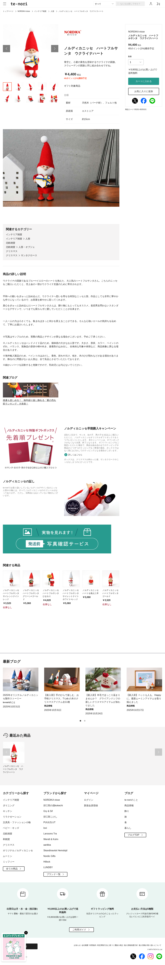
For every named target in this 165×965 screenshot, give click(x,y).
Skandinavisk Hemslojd (55, 850)
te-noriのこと (131, 800)
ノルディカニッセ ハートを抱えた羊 (90, 621)
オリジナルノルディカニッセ (18, 850)
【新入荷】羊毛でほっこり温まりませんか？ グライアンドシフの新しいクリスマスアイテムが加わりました (102, 700)
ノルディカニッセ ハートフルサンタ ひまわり (51, 622)
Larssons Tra (50, 833)
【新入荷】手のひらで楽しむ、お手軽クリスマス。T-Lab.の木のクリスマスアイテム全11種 (61, 698)
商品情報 (129, 805)
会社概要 (85, 945)
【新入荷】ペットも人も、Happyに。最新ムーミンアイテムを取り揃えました (144, 698)
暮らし (127, 828)
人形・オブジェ (27, 255)
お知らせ (77, 945)
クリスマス (11, 259)
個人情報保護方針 (131, 945)
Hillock (46, 861)
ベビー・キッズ (11, 828)
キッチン (7, 811)
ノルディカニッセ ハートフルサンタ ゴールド (110, 622)
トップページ (8, 11)
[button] (6, 56)
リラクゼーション (12, 817)
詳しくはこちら (75, 484)
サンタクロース (29, 263)
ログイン (88, 800)
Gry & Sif (48, 811)
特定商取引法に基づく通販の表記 (110, 945)
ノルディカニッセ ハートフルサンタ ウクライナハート (13, 769)
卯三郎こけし (50, 817)
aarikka (47, 845)
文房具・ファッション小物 (17, 822)
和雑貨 (6, 839)
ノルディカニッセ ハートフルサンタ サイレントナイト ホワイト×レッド (71, 624)
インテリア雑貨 (40, 11)
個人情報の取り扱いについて (150, 945)
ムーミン (7, 856)
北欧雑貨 (10, 251)
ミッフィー (8, 861)
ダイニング (8, 805)
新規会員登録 (91, 805)
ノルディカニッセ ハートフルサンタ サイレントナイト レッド (11, 624)
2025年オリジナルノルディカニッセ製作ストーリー (20, 697)
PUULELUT (49, 822)
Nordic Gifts (49, 856)
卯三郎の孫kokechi (53, 805)
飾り (126, 811)
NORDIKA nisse (24, 11)
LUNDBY (48, 867)
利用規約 (92, 945)
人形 (52, 11)
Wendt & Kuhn (50, 839)
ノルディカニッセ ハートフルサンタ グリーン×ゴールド (31, 624)
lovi (45, 828)
